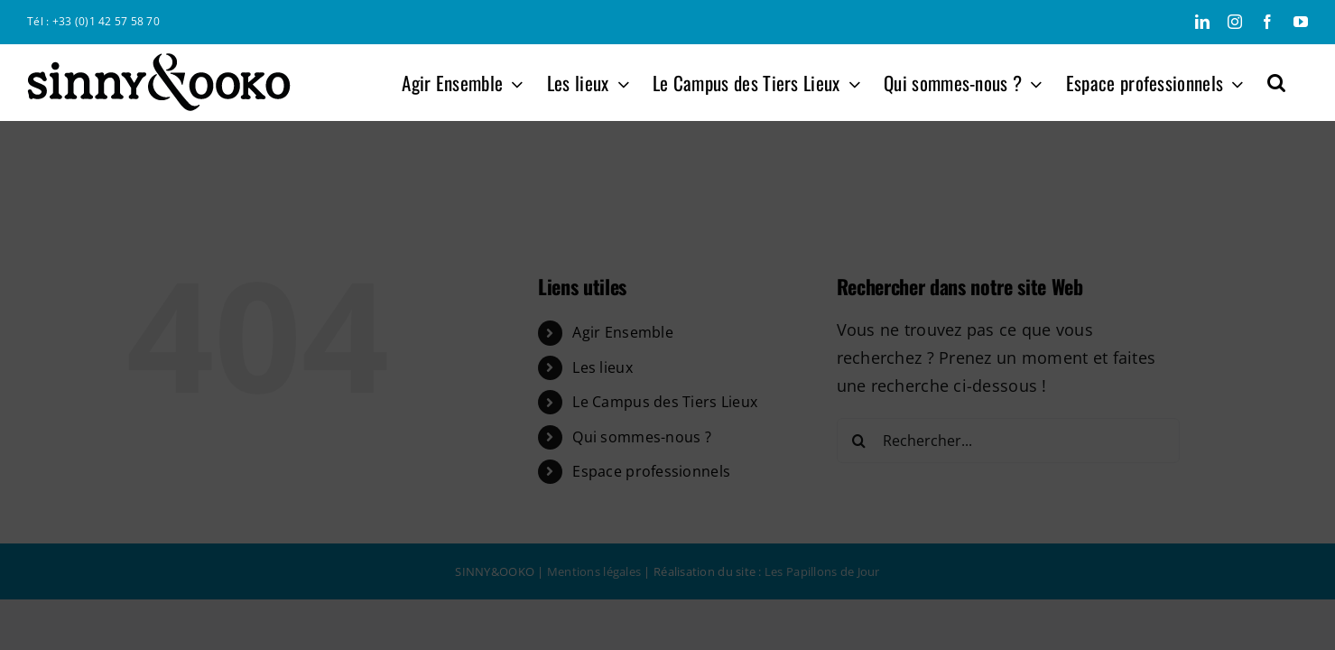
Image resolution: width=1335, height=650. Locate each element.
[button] (1299, 82)
